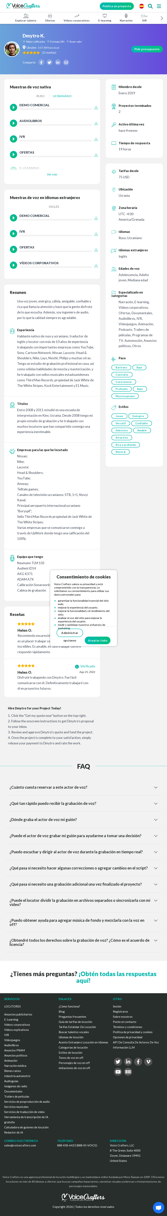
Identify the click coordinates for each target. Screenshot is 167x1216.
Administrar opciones (69, 634)
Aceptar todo (97, 640)
